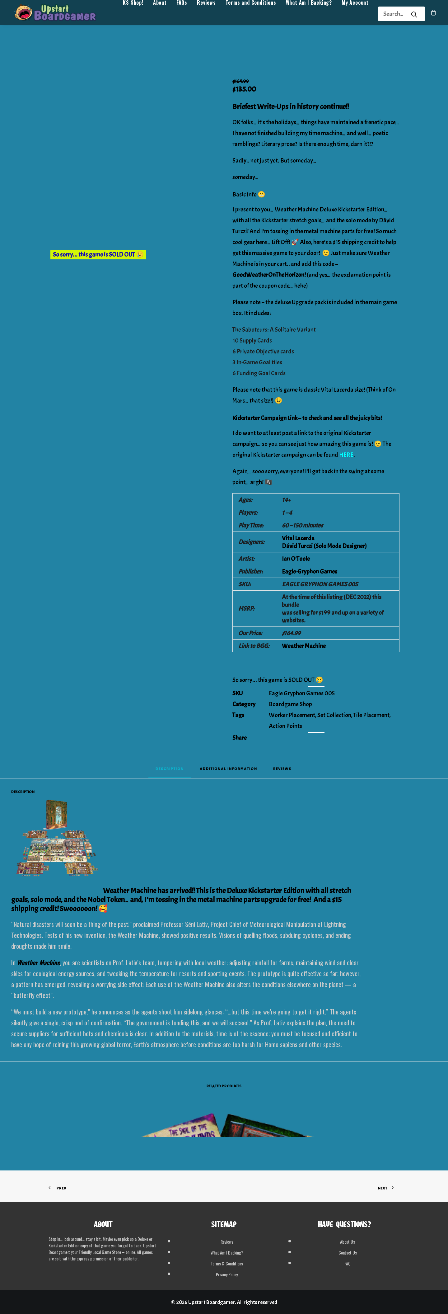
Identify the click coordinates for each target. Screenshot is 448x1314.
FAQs (181, 14)
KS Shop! (133, 14)
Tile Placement (371, 715)
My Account (355, 14)
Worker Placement (292, 715)
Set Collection (334, 715)
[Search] (393, 14)
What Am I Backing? (309, 14)
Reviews (206, 14)
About (160, 14)
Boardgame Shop (290, 704)
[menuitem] (133, 14)
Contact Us (347, 1252)
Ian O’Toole (296, 559)
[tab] (228, 771)
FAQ (347, 1263)
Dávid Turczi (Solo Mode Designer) (324, 546)
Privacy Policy (227, 1274)
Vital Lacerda (298, 538)
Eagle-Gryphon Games (309, 571)
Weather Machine (304, 646)
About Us (347, 1241)
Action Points (285, 726)
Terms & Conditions (227, 1263)
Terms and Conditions (251, 14)
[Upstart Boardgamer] (62, 14)
